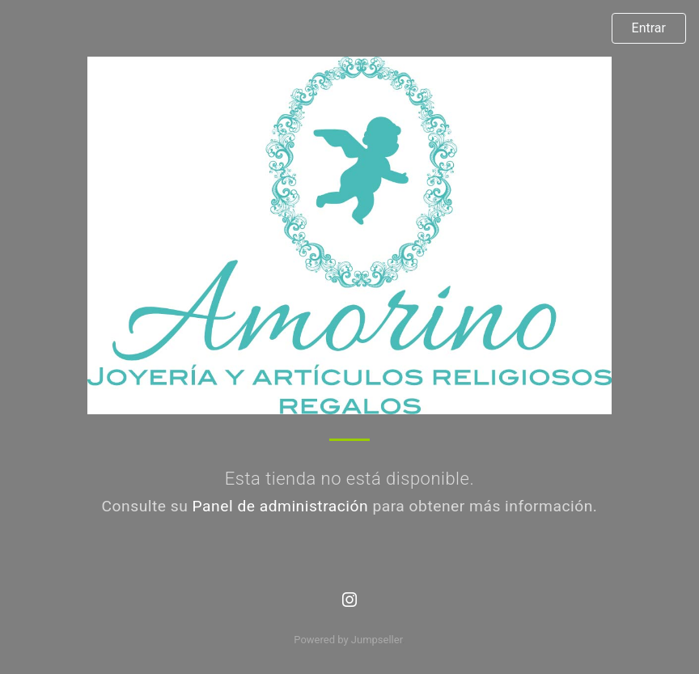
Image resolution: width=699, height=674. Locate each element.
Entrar (649, 28)
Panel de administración (281, 506)
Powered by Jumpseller (348, 640)
